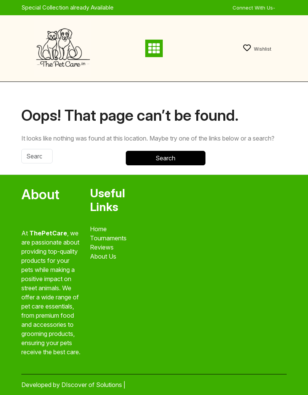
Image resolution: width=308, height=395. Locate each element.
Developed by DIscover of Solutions (72, 385)
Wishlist (257, 49)
